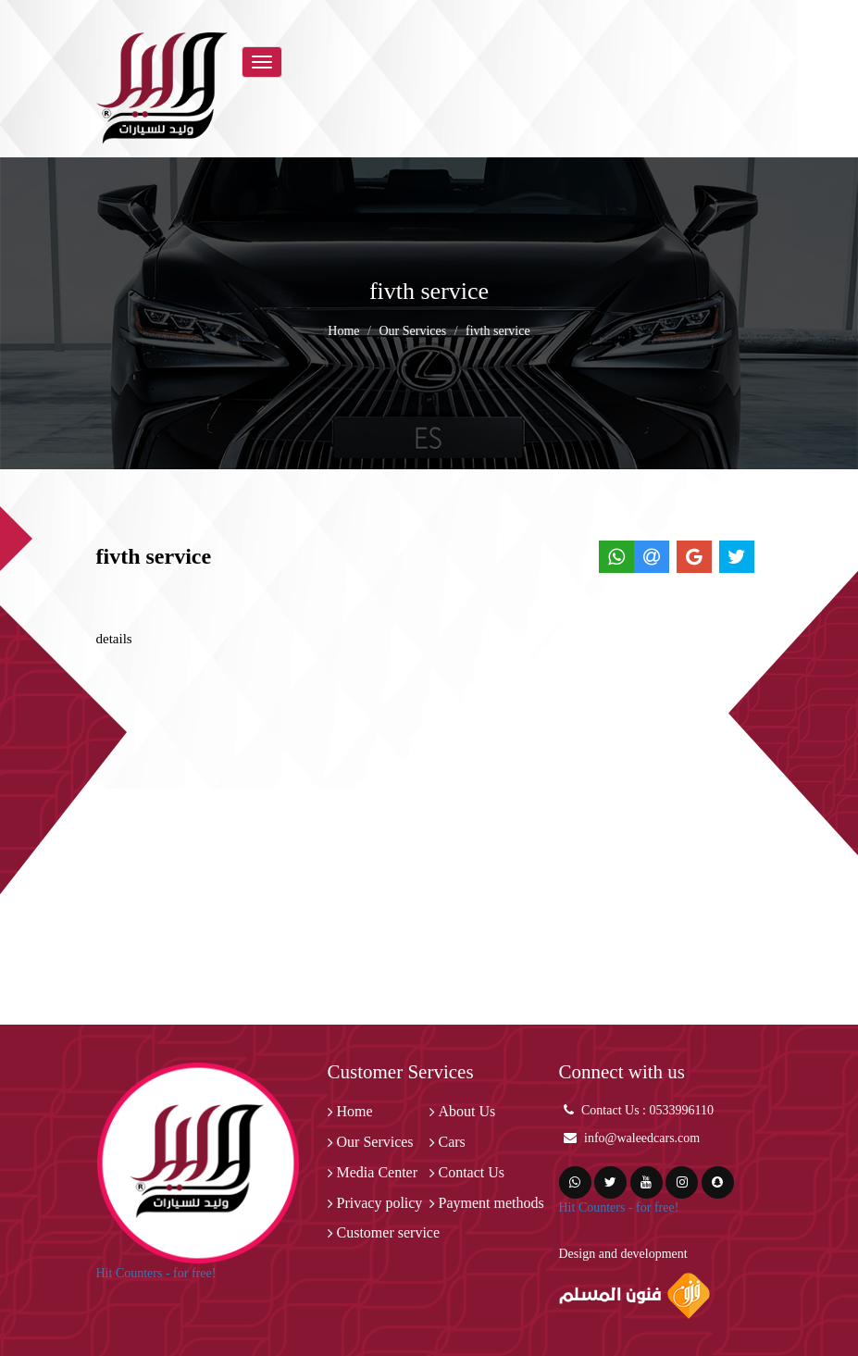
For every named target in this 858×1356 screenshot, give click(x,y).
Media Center (377, 1172)
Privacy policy (380, 1203)
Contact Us (472, 1172)
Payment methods (491, 1203)
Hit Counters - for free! (156, 1273)
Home (343, 331)
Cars (452, 1142)
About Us (467, 1111)
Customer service (389, 1232)
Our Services (412, 331)
